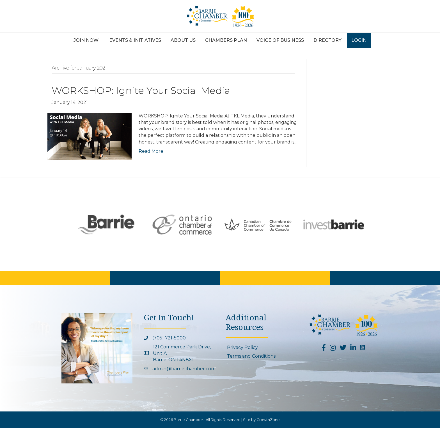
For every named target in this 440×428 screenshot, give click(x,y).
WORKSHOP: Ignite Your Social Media (141, 90)
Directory (327, 40)
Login (358, 40)
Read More (151, 151)
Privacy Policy (242, 347)
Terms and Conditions (251, 356)
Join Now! (87, 40)
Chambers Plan (226, 40)
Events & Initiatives (135, 40)
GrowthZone (268, 419)
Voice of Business (280, 40)
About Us (183, 40)
